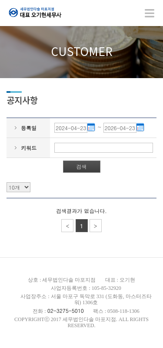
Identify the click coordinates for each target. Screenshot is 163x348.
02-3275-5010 (65, 310)
